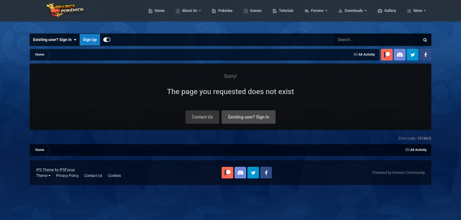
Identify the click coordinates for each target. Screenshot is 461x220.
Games (285, 15)
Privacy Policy (67, 176)
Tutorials (315, 15)
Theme (43, 176)
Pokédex (254, 15)
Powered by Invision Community (398, 172)
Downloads (383, 15)
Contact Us (202, 117)
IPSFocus (67, 170)
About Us (219, 15)
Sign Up (90, 39)
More (418, 15)
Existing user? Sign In (54, 40)
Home (188, 15)
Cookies (114, 176)
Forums (347, 15)
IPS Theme (45, 170)
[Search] (361, 40)
